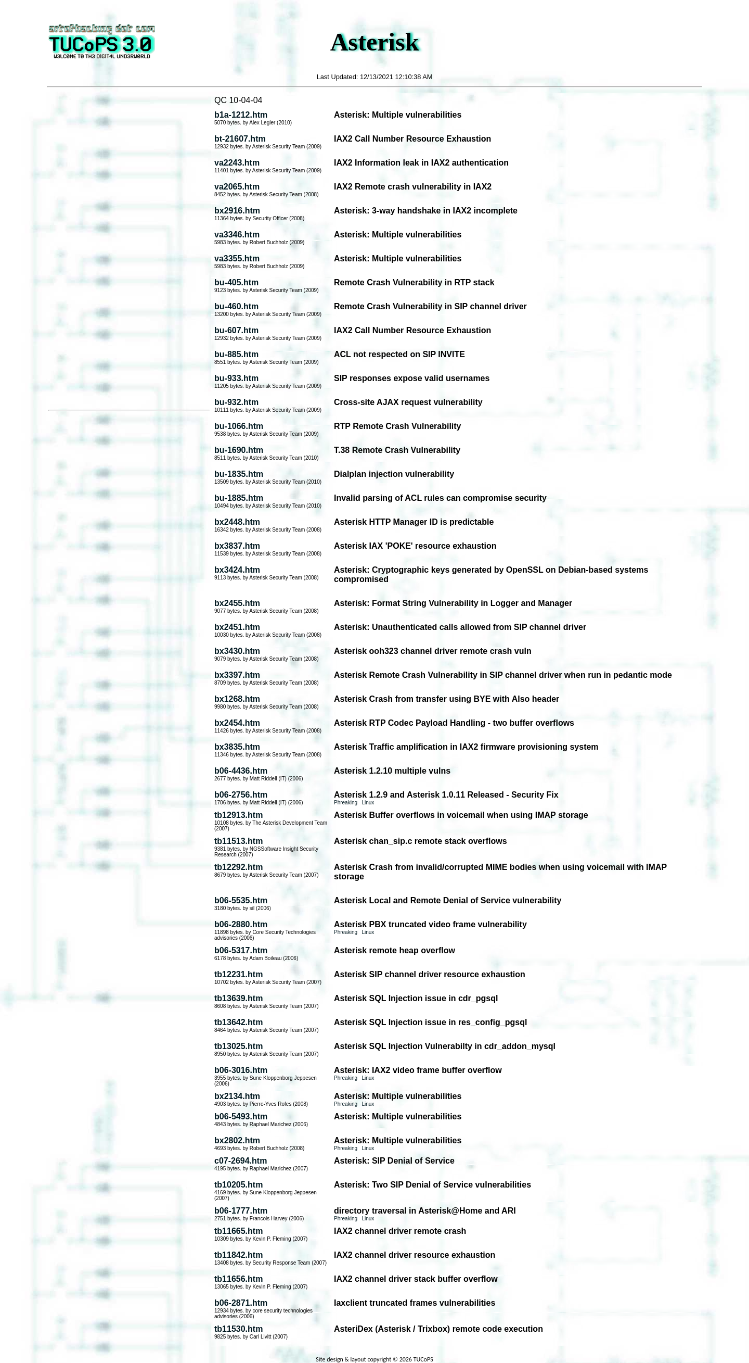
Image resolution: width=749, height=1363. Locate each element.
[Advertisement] (129, 249)
